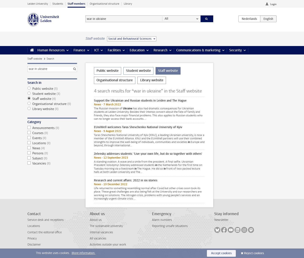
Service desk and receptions (45, 220)
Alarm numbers (162, 220)
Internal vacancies (101, 232)
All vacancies (98, 238)
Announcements (52, 128)
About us (96, 220)
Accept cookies (221, 253)
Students (57, 3)
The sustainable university (106, 226)
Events (52, 138)
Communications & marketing (198, 50)
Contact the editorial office (44, 232)
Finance (79, 50)
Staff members (76, 3)
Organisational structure (104, 3)
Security (235, 50)
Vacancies (52, 163)
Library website (52, 109)
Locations (52, 143)
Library (128, 3)
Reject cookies (254, 253)
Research (160, 50)
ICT (96, 50)
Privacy (32, 238)
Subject (52, 158)
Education (137, 50)
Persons (52, 153)
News (52, 148)
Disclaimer (34, 245)
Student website (52, 93)
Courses (52, 133)
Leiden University (37, 3)
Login (273, 4)
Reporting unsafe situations (170, 226)
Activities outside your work (108, 245)
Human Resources (51, 50)
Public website (52, 88)
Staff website (34, 58)
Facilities (114, 50)
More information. (83, 253)
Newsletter (221, 220)
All (166, 19)
